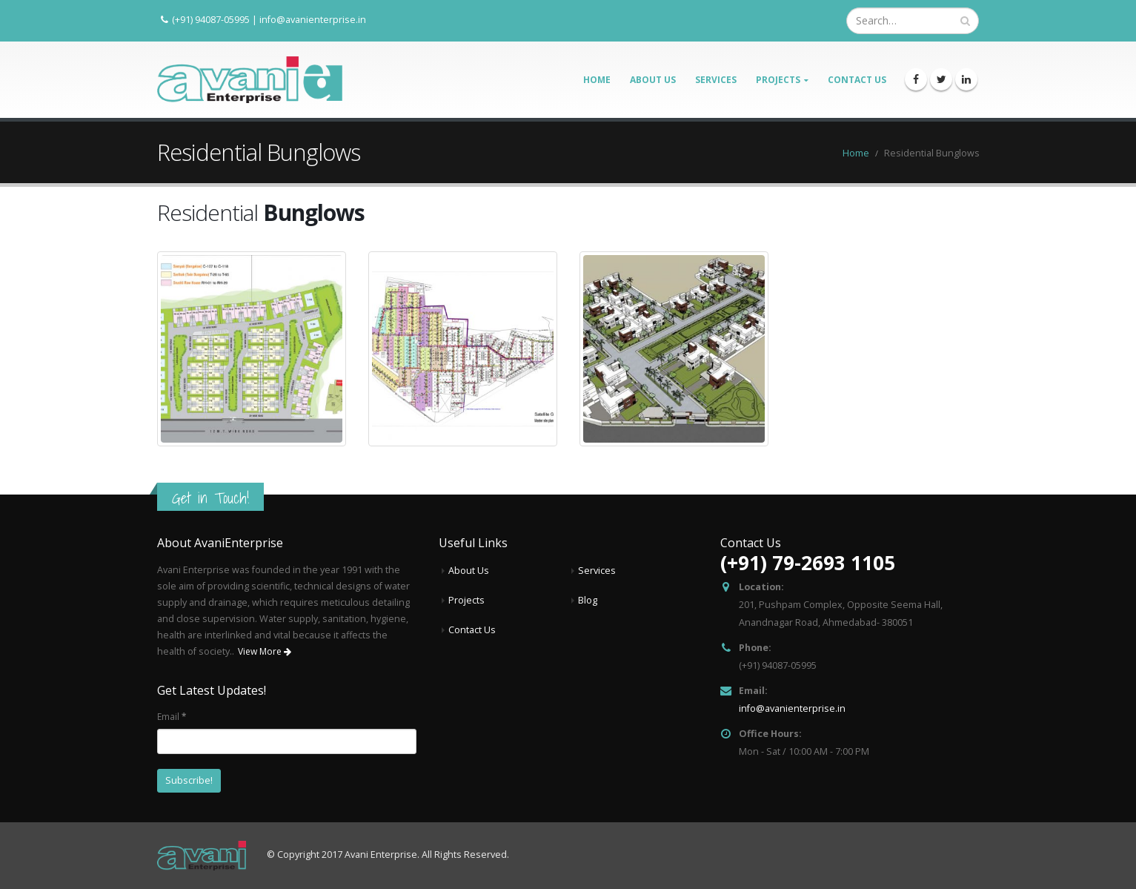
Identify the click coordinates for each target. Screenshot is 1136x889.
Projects (778, 79)
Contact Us (857, 79)
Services (716, 79)
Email (171, 716)
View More (264, 651)
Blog (587, 600)
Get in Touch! (210, 498)
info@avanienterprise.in (312, 19)
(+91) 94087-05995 (211, 19)
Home (597, 79)
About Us (653, 79)
